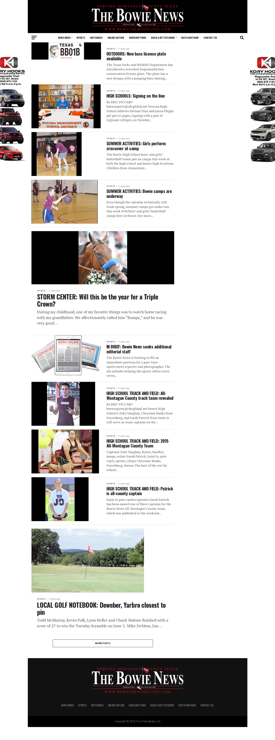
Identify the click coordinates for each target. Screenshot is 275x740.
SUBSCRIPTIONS (137, 37)
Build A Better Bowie (163, 37)
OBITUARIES (96, 37)
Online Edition (116, 37)
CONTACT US (210, 37)
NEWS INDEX (64, 37)
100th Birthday (190, 37)
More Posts (102, 655)
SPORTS (80, 37)
